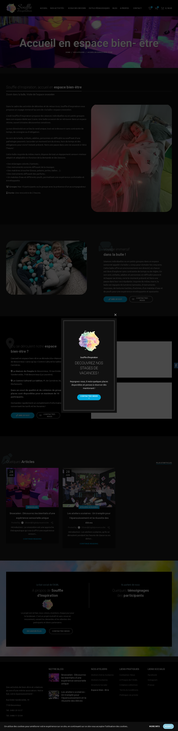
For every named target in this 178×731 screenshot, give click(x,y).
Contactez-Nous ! (89, 397)
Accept (168, 726)
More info (154, 726)
